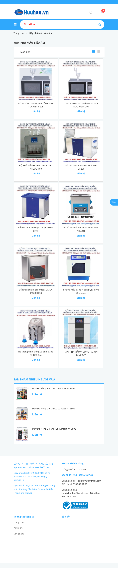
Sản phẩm (19, 533)
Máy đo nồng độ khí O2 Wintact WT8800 (53, 408)
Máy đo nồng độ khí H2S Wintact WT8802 (54, 428)
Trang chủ (19, 522)
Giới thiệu (18, 528)
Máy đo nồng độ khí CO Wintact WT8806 (53, 388)
